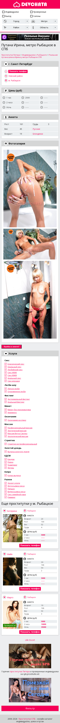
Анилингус (12, 412)
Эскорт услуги (14, 483)
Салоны (35, 16)
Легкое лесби (14, 388)
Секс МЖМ (12, 375)
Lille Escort (30, 640)
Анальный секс (14, 378)
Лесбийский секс (15, 369)
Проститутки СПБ (26, 718)
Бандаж (11, 459)
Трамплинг (12, 465)
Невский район (15, 76)
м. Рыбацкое (14, 80)
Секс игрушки (14, 381)
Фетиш (11, 467)
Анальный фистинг (16, 402)
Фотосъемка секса (16, 486)
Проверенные (38, 11)
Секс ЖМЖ (12, 372)
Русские (36, 129)
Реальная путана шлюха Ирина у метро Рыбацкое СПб (29, 56)
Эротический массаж (17, 430)
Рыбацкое (31, 511)
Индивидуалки (10, 11)
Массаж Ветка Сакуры (17, 433)
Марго (10, 597)
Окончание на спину (17, 420)
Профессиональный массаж (20, 428)
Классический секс (16, 364)
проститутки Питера (20, 671)
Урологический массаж (18, 436)
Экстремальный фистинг (19, 399)
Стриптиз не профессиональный (22, 444)
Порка (10, 462)
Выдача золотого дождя (18, 451)
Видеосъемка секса (16, 491)
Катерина (12, 510)
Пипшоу (11, 488)
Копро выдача (14, 475)
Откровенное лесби (17, 391)
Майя (9, 554)
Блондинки (38, 133)
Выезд (6, 16)
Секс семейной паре (17, 494)
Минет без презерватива (19, 409)
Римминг (11, 497)
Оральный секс (14, 367)
